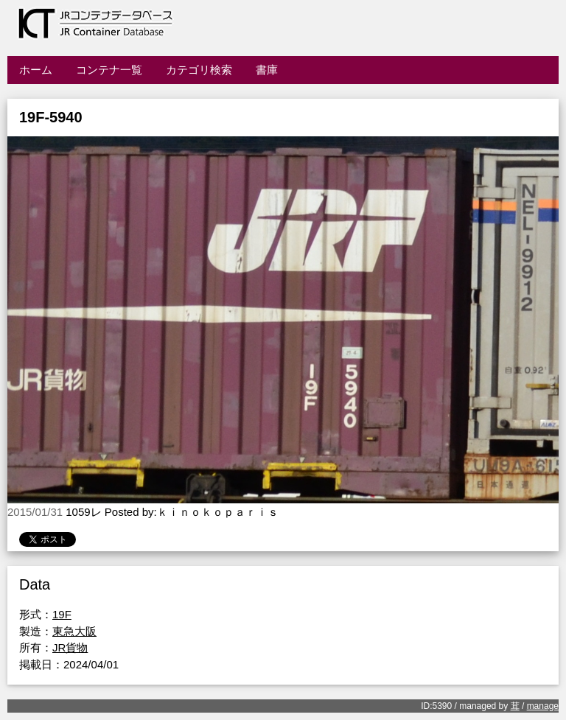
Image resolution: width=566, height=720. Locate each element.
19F (61, 614)
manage (543, 706)
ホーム (35, 69)
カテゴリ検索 (199, 69)
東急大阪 (74, 631)
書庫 (267, 69)
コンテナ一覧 (109, 69)
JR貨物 (70, 647)
